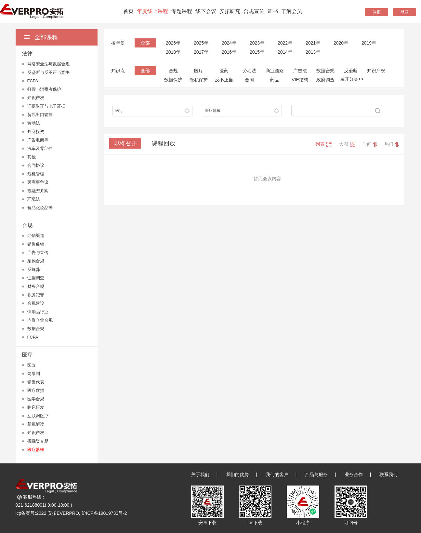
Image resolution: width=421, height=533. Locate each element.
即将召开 (125, 143)
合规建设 (35, 303)
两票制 (33, 373)
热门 (391, 144)
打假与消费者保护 (44, 89)
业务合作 (354, 474)
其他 (31, 156)
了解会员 (291, 11)
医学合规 (35, 398)
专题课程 (181, 11)
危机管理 (35, 173)
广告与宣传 (37, 252)
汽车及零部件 (40, 148)
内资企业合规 (40, 320)
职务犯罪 (35, 294)
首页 (128, 11)
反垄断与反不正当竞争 (48, 72)
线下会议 (205, 11)
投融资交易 (37, 441)
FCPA (32, 80)
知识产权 (35, 97)
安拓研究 (229, 11)
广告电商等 (37, 140)
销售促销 (35, 244)
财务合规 (35, 286)
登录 (405, 12)
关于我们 (200, 474)
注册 (377, 12)
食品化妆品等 (40, 207)
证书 (273, 11)
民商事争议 (37, 182)
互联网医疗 (37, 415)
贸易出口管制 (40, 114)
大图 (347, 144)
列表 (323, 144)
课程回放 (163, 143)
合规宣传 (253, 11)
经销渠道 (35, 235)
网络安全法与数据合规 (48, 63)
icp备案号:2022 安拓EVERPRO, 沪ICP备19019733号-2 (71, 513)
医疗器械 (35, 449)
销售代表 (35, 382)
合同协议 (35, 165)
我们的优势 (237, 474)
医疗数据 (35, 390)
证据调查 (35, 277)
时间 (369, 144)
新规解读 (35, 424)
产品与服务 (316, 474)
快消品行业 (37, 311)
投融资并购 (37, 190)
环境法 (33, 199)
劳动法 (33, 123)
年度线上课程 (152, 11)
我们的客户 (277, 474)
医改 (31, 365)
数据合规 (35, 328)
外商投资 (35, 131)
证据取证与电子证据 (46, 106)
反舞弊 (33, 269)
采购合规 (35, 261)
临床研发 (35, 407)
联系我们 (388, 474)
